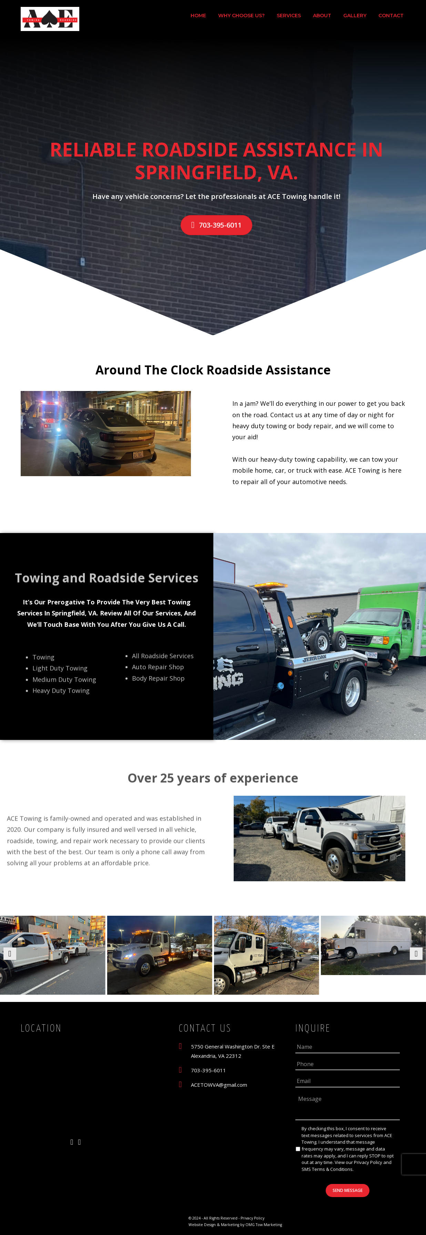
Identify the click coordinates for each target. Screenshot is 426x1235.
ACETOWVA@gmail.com (219, 1084)
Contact (391, 15)
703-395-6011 (208, 1070)
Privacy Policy (368, 1162)
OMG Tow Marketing (263, 1224)
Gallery (354, 15)
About (322, 15)
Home (198, 15)
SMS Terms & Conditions (327, 1169)
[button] (9, 953)
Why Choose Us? (241, 15)
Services (289, 15)
